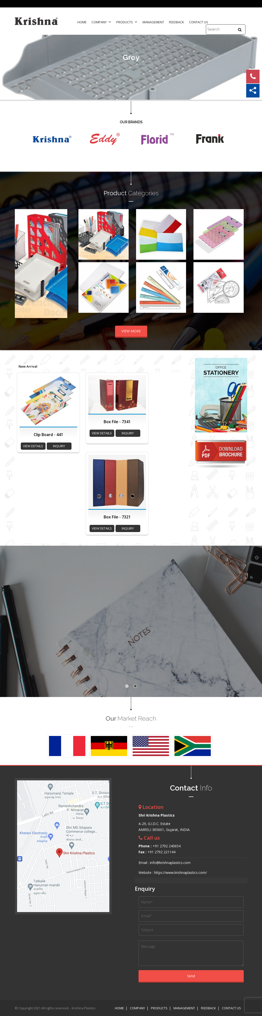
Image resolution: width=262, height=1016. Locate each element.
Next (61, 264)
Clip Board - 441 (48, 434)
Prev (21, 264)
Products (127, 22)
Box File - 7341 (117, 421)
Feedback (176, 22)
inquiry (59, 446)
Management (153, 22)
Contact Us (198, 22)
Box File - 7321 (117, 517)
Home (82, 22)
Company (101, 22)
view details (33, 446)
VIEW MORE (131, 331)
